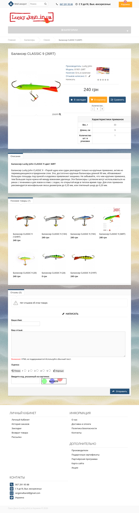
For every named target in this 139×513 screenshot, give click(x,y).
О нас (74, 419)
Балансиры (29, 40)
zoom (56, 114)
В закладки (80, 99)
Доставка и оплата (81, 423)
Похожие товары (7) (20, 201)
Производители (79, 450)
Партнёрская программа (84, 458)
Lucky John (87, 66)
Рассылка (16, 436)
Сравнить (119, 99)
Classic (47, 40)
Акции (74, 467)
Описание (15, 156)
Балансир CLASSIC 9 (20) (25, 272)
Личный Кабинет (21, 419)
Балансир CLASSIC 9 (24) (53, 272)
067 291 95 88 (66, 4)
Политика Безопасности (84, 428)
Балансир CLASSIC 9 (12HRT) (23, 235)
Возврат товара (20, 432)
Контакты (76, 432)
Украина (19, 497)
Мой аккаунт (20, 4)
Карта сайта (77, 463)
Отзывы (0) (16, 292)
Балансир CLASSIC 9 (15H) (83, 234)
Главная (12, 40)
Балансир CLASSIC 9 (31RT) (83, 272)
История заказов (20, 423)
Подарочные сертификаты (85, 454)
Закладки (16, 428)
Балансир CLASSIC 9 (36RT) (112, 234)
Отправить (119, 391)
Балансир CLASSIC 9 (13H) (54, 234)
